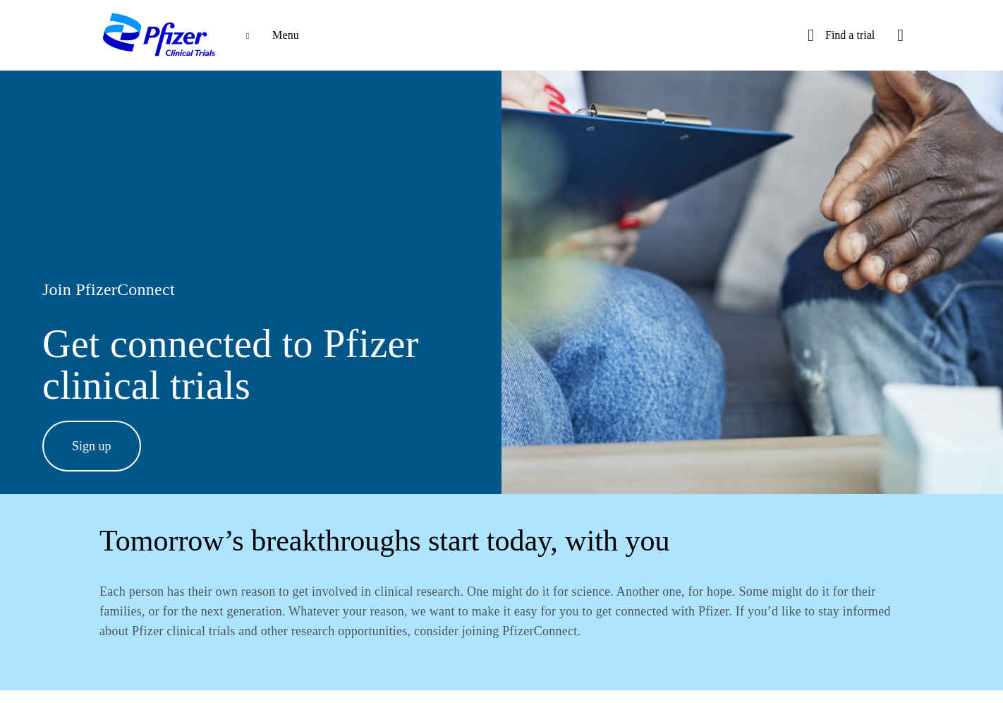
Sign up (91, 446)
